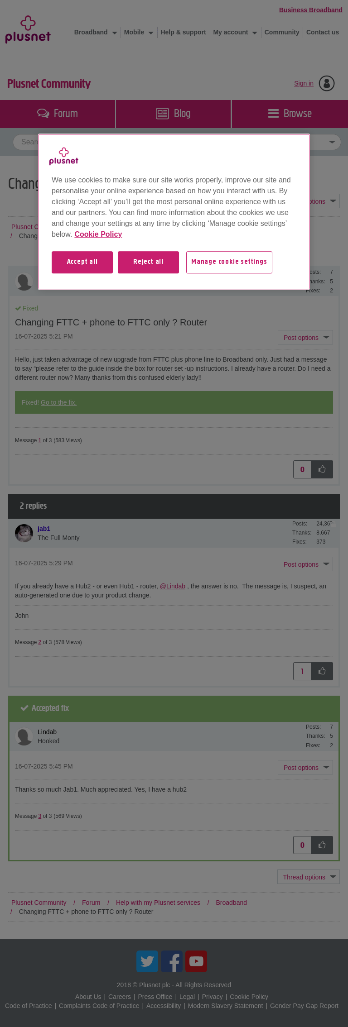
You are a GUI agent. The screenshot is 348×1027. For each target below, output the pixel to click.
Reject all (148, 262)
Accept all (82, 262)
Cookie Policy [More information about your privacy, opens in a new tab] (98, 235)
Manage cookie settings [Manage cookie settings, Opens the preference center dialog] (229, 262)
